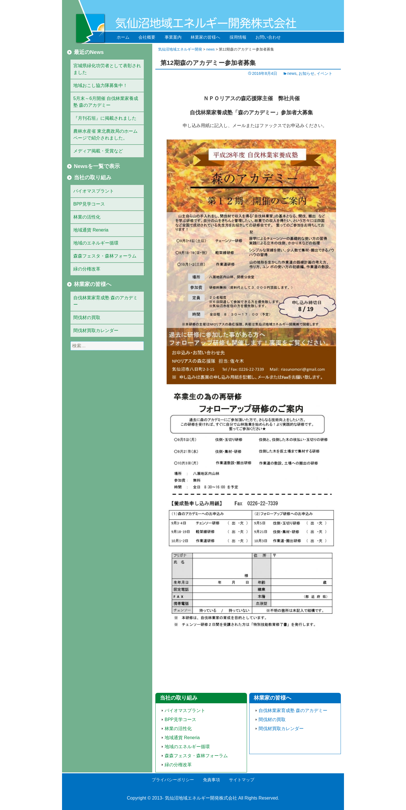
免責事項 (211, 779)
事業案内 (173, 37)
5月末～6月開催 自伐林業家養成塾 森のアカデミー (105, 102)
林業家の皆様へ (205, 37)
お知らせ (306, 73)
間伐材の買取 (272, 719)
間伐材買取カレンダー (281, 728)
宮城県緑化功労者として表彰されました (107, 69)
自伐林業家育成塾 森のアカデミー (293, 710)
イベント (324, 73)
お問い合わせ (268, 37)
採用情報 (238, 37)
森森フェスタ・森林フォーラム (196, 755)
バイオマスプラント (185, 710)
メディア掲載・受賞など (98, 151)
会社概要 (146, 37)
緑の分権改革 (178, 764)
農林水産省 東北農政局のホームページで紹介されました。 (105, 134)
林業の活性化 (178, 728)
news (210, 49)
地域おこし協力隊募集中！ (100, 85)
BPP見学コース (180, 719)
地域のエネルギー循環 (187, 746)
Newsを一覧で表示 (97, 166)
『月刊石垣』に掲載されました (104, 118)
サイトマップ (241, 779)
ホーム (123, 37)
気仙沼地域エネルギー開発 (180, 49)
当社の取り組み (178, 698)
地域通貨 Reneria (182, 737)
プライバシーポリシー (173, 779)
